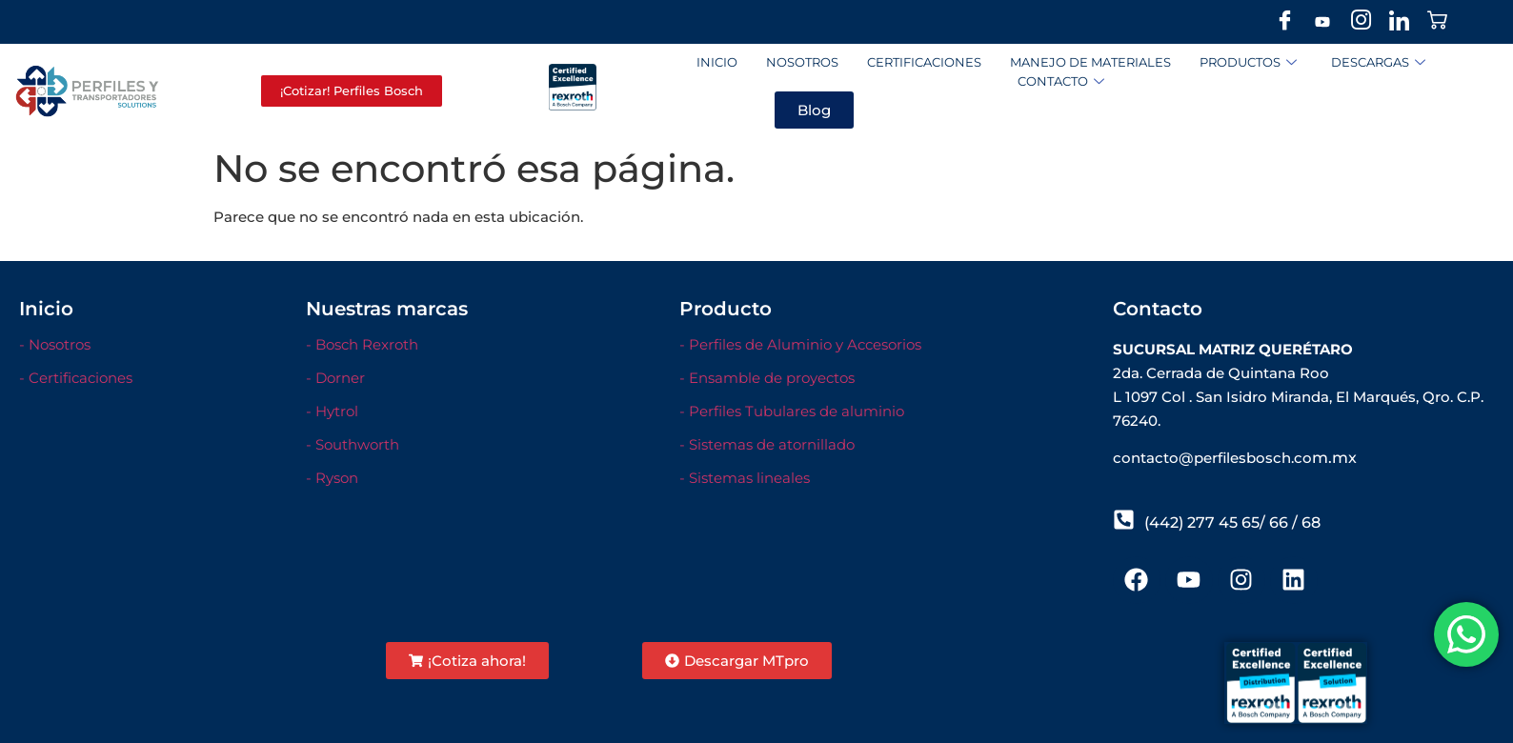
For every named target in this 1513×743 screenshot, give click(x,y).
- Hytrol (332, 411)
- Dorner (335, 378)
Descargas (1378, 62)
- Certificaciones (75, 378)
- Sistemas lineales (744, 478)
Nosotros (802, 62)
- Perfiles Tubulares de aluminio (791, 411)
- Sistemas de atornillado (767, 444)
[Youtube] (1322, 22)
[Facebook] (1284, 22)
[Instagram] (1360, 22)
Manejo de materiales (1090, 62)
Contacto (1061, 81)
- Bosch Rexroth (362, 344)
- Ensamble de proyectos (767, 378)
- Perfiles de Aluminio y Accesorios (800, 344)
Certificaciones (924, 62)
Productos (1248, 62)
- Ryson (332, 478)
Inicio (716, 62)
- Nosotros (55, 344)
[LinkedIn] (1398, 22)
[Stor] (1436, 22)
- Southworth (352, 444)
